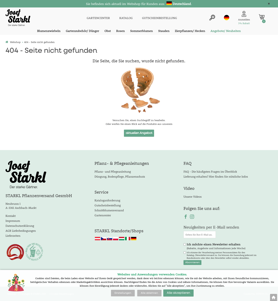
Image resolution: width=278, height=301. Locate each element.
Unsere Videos (193, 196)
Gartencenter (102, 215)
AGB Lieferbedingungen (20, 230)
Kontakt (10, 216)
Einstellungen (123, 293)
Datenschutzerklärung (19, 225)
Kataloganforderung (107, 200)
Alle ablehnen (149, 293)
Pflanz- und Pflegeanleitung (112, 171)
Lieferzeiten (12, 235)
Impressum (12, 221)
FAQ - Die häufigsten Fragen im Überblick (210, 171)
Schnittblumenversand (109, 210)
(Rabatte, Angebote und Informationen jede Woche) (216, 246)
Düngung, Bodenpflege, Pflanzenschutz (119, 176)
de (226, 17)
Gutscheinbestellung (107, 205)
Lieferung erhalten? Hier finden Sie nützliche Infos (216, 176)
